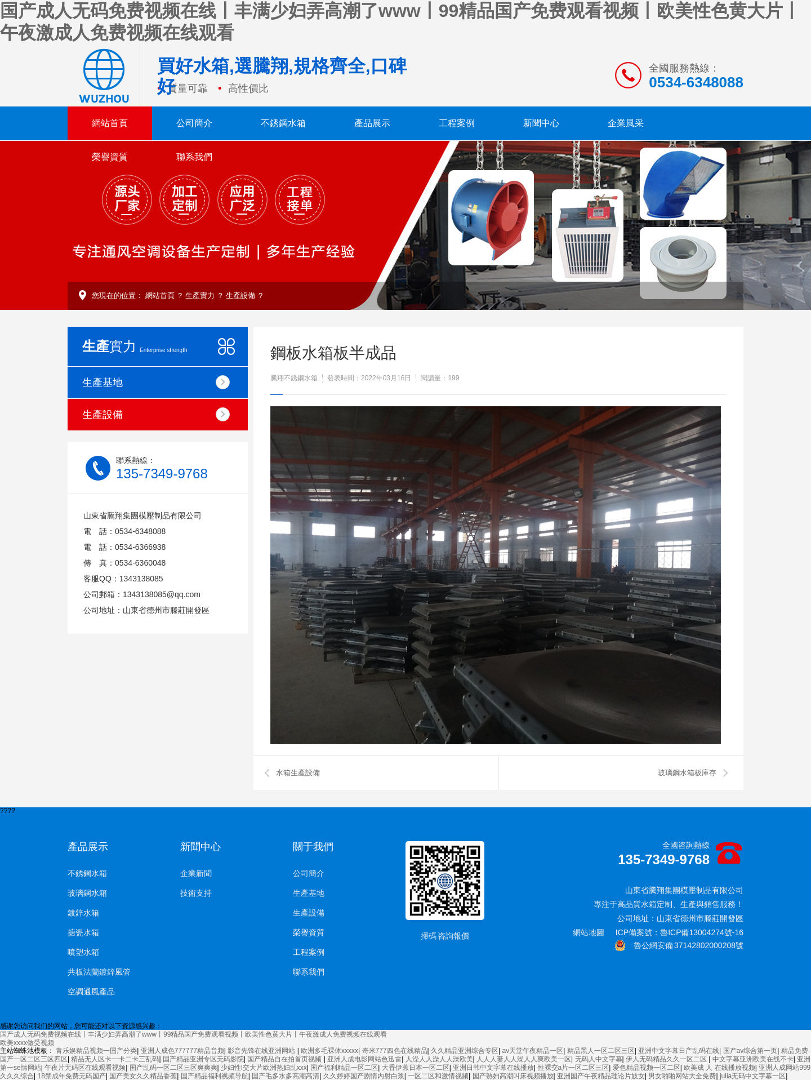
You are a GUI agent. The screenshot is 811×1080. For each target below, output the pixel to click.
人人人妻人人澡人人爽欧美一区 (523, 1059)
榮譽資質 (110, 157)
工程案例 (457, 123)
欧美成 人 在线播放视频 (719, 1068)
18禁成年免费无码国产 (71, 1076)
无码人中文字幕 (598, 1059)
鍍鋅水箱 (83, 912)
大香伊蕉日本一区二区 (415, 1068)
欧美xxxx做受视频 (27, 1043)
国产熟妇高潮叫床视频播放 (513, 1076)
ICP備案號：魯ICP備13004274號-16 (679, 932)
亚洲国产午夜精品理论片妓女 (601, 1076)
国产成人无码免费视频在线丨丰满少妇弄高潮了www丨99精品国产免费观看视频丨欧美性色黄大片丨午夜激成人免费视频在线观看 (193, 1034)
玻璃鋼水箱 (87, 892)
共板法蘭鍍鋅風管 (99, 971)
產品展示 (372, 123)
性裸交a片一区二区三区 (573, 1068)
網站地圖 (588, 932)
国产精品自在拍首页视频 (285, 1059)
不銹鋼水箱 (283, 123)
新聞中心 (541, 123)
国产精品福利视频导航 (214, 1076)
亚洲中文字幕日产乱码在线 (678, 1051)
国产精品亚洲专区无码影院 (203, 1059)
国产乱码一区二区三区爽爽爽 (173, 1068)
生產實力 (200, 295)
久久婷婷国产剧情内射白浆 (363, 1076)
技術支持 (196, 892)
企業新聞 (196, 873)
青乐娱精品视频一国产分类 (96, 1051)
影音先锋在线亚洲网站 (262, 1051)
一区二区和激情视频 (438, 1076)
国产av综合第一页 (750, 1051)
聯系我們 (194, 157)
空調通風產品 (91, 991)
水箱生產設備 (298, 772)
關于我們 (313, 846)
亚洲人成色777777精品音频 (182, 1051)
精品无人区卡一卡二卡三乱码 (115, 1059)
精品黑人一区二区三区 (601, 1051)
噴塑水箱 (83, 952)
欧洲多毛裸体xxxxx (329, 1051)
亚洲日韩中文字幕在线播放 (493, 1068)
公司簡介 (194, 123)
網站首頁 (110, 123)
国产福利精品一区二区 (344, 1068)
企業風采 (626, 123)
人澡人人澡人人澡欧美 (439, 1059)
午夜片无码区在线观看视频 (85, 1068)
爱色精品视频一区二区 (646, 1068)
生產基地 (156, 382)
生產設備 (240, 295)
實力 (135, 346)
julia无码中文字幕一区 (753, 1076)
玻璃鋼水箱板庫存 (687, 772)
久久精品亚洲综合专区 (464, 1051)
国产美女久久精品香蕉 (143, 1076)
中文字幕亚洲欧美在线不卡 (753, 1059)
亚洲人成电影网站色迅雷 (364, 1059)
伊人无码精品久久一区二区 (667, 1059)
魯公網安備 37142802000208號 (678, 945)
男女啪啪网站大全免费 (682, 1076)
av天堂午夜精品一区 (532, 1051)
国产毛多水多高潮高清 (285, 1076)
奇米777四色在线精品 (394, 1051)
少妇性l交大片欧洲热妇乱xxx (264, 1068)
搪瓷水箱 (83, 932)
